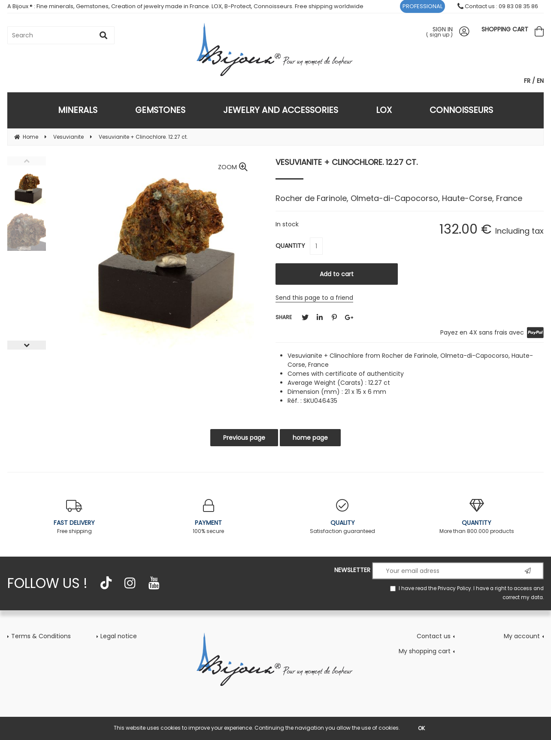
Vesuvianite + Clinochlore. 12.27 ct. (347, 162)
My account (522, 636)
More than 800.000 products (477, 517)
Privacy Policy (454, 588)
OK (421, 728)
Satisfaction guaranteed (342, 517)
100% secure (208, 517)
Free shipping (74, 517)
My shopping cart (425, 651)
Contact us (434, 636)
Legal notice (118, 636)
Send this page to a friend (314, 297)
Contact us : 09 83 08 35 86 (497, 6)
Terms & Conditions (41, 636)
